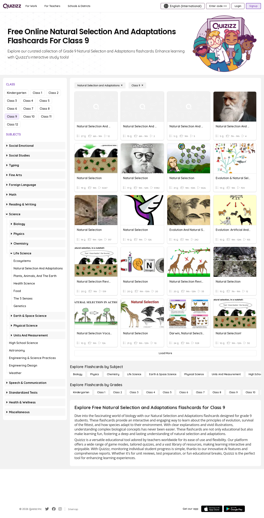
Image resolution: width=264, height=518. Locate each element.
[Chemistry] (113, 374)
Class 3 (12, 101)
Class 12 (12, 124)
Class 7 (28, 108)
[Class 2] (117, 392)
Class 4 (28, 101)
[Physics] (94, 374)
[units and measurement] (226, 374)
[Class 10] (250, 392)
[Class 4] (150, 392)
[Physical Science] (194, 374)
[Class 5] (167, 392)
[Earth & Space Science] (163, 374)
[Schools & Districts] (79, 6)
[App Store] (211, 509)
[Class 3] (133, 392)
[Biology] (77, 374)
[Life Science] (134, 374)
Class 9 (12, 116)
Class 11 (46, 116)
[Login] (237, 6)
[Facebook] (54, 509)
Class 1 (37, 93)
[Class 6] (183, 392)
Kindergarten (16, 93)
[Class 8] (216, 392)
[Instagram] (60, 509)
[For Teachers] (52, 6)
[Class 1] (101, 392)
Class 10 (29, 116)
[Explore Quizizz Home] (12, 6)
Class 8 (45, 108)
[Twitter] (47, 509)
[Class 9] (137, 85)
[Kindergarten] (81, 392)
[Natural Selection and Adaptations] (100, 85)
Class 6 (12, 108)
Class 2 (53, 93)
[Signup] (253, 6)
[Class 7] (200, 392)
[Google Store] (234, 509)
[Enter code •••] (218, 6)
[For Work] (31, 6)
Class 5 (44, 101)
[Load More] (165, 353)
